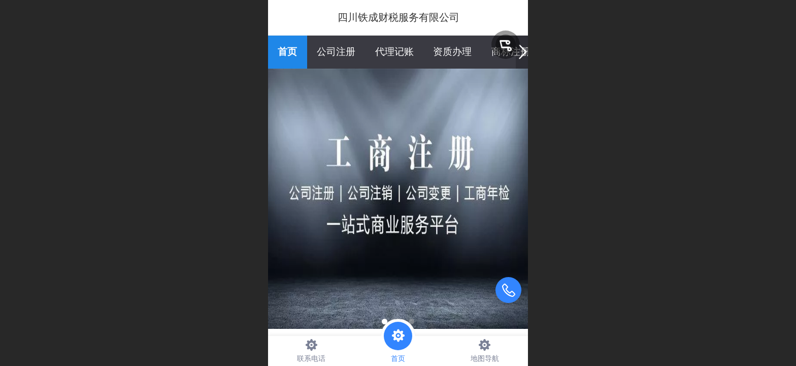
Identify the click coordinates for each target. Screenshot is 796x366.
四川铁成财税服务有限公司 (398, 17)
